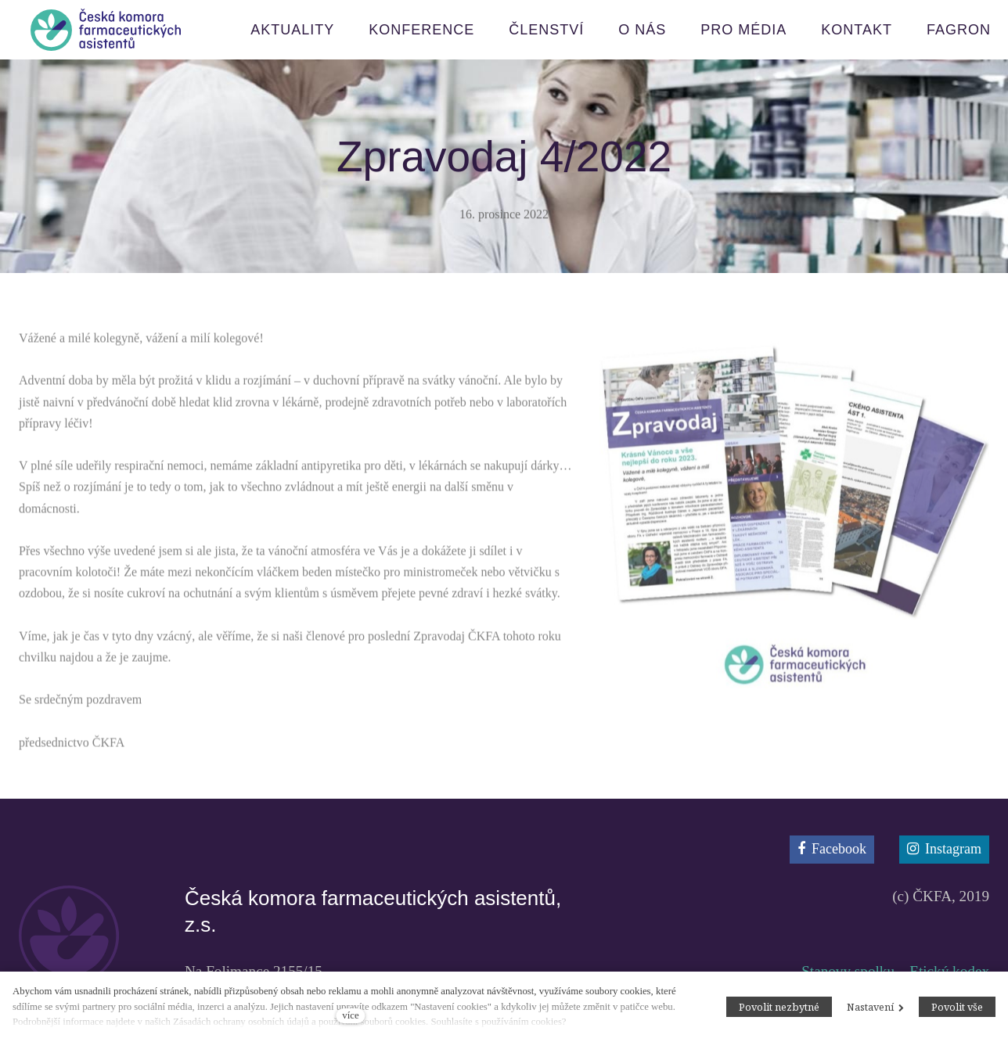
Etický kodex (949, 971)
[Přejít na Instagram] (944, 849)
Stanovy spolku (848, 971)
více (350, 1015)
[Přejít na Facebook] (832, 849)
